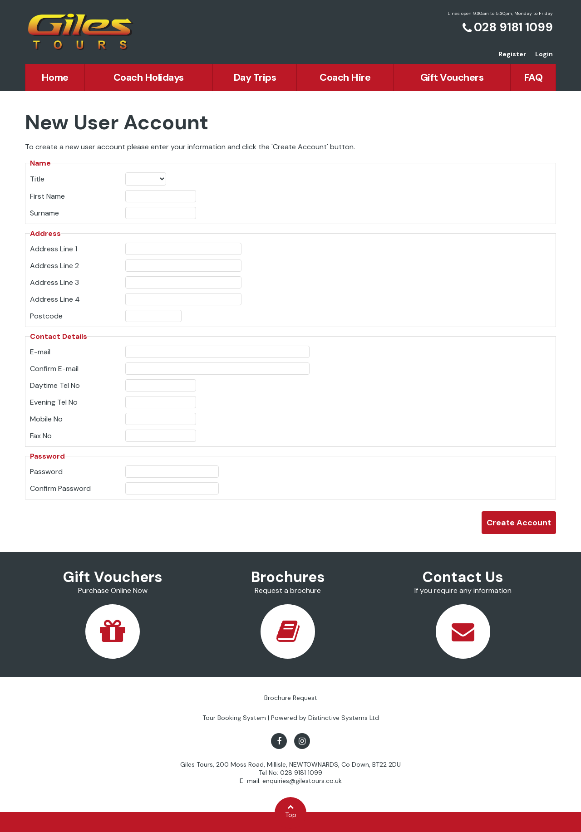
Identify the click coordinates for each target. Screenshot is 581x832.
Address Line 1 (53, 249)
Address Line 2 (54, 265)
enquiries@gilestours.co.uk (302, 781)
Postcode (46, 316)
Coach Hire (345, 77)
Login (544, 54)
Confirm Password (60, 488)
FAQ (533, 77)
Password (46, 471)
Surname (44, 213)
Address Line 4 (55, 299)
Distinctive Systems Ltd (343, 718)
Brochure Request (290, 698)
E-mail (40, 352)
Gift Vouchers (452, 77)
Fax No (41, 435)
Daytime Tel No (55, 385)
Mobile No (46, 419)
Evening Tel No (54, 402)
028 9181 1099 (513, 27)
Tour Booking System (234, 718)
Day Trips (254, 77)
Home (55, 77)
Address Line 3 (54, 282)
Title (37, 179)
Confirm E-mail (54, 368)
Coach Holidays (148, 77)
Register (512, 54)
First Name (47, 196)
